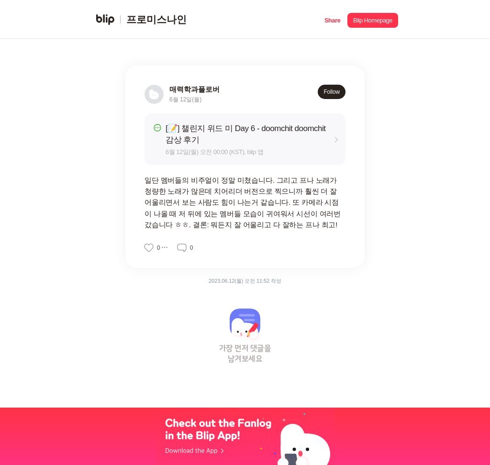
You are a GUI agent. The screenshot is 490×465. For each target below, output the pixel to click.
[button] (332, 19)
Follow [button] (331, 92)
